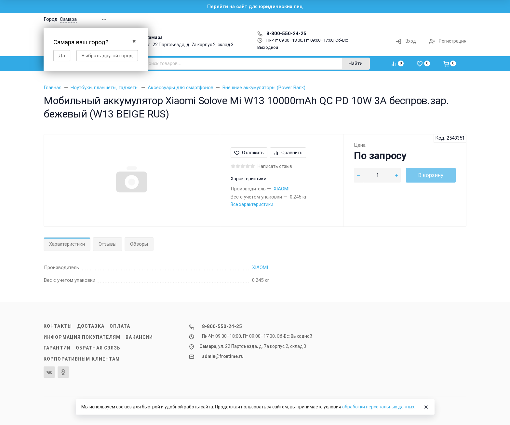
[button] (373, 19)
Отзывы (107, 244)
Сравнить (288, 153)
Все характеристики (252, 204)
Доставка (90, 326)
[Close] (426, 407)
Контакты (58, 326)
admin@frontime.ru (223, 356)
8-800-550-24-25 (281, 33)
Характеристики (67, 244)
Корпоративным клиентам (82, 359)
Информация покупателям (82, 337)
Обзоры (139, 244)
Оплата (120, 326)
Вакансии (139, 337)
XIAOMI (281, 189)
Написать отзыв (275, 166)
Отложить (249, 153)
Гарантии (57, 347)
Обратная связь (98, 347)
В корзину (430, 175)
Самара (68, 19)
